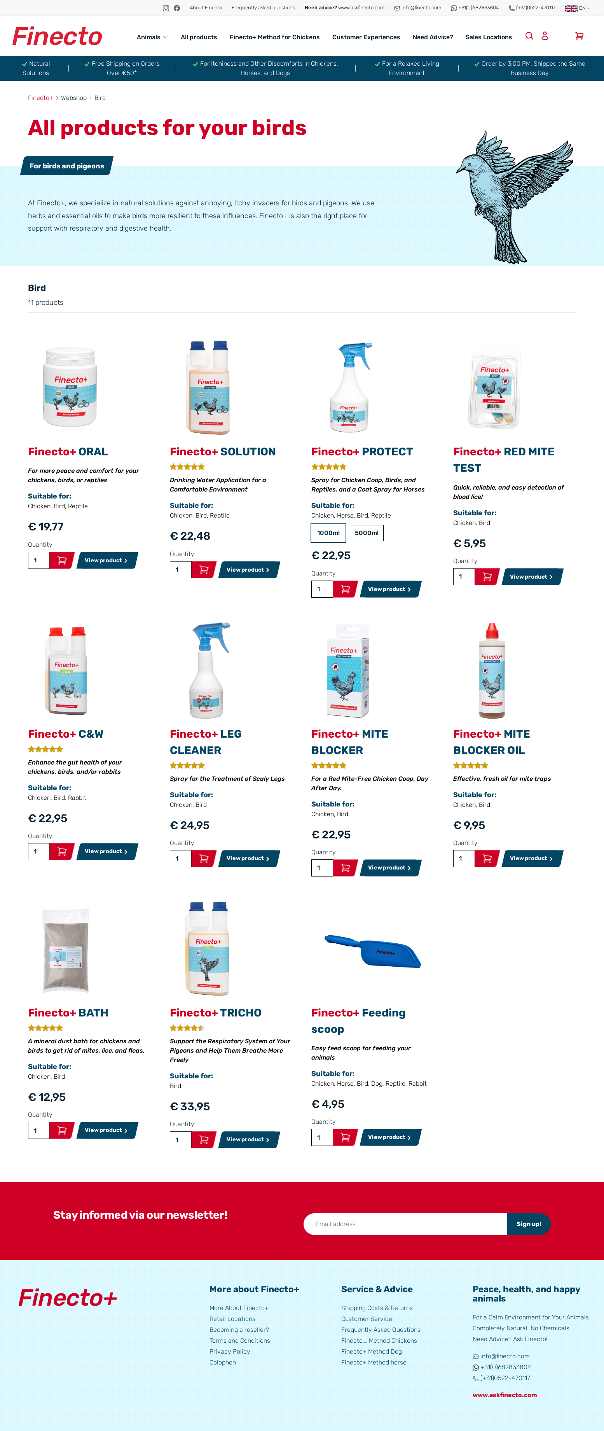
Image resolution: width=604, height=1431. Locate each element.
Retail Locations (232, 1319)
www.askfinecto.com (344, 7)
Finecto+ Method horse (374, 1362)
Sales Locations (489, 37)
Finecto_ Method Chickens (379, 1340)
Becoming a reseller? (239, 1329)
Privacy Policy (229, 1351)
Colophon (222, 1362)
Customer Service (366, 1319)
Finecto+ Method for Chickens (275, 37)
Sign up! (529, 1224)
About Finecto (206, 7)
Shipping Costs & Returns (377, 1308)
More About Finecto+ (239, 1308)
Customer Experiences (366, 37)
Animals (152, 37)
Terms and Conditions (239, 1340)
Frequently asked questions (263, 7)
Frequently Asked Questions (381, 1329)
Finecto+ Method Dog (371, 1351)
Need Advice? (433, 37)
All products (199, 37)
